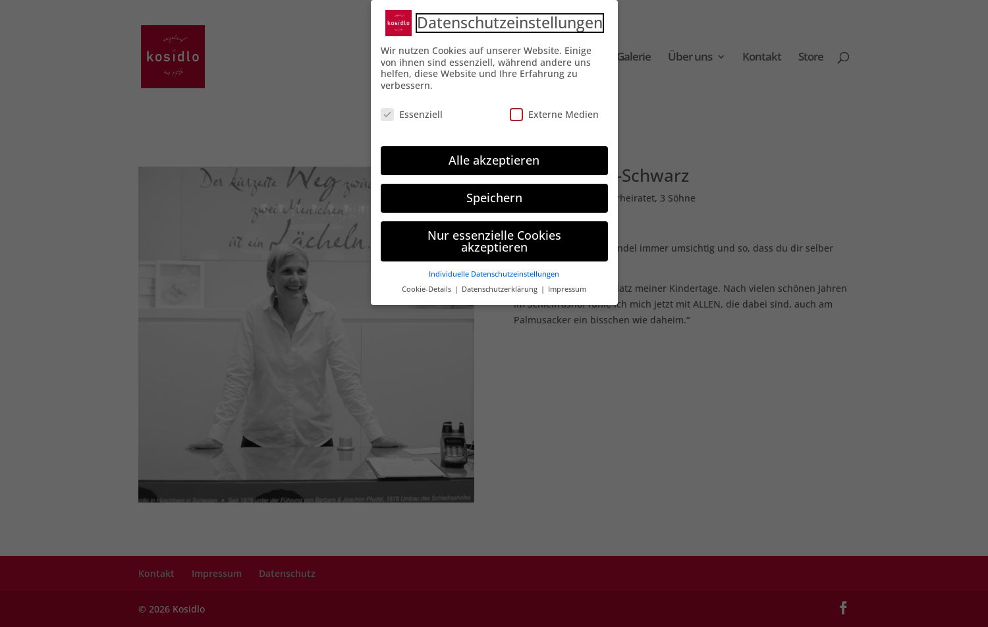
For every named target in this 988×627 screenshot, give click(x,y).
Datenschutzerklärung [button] (500, 281)
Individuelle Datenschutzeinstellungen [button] (494, 266)
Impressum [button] (567, 281)
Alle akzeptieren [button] (494, 153)
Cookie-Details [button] (427, 281)
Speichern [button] (494, 190)
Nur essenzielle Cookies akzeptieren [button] (494, 234)
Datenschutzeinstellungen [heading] (510, 15)
